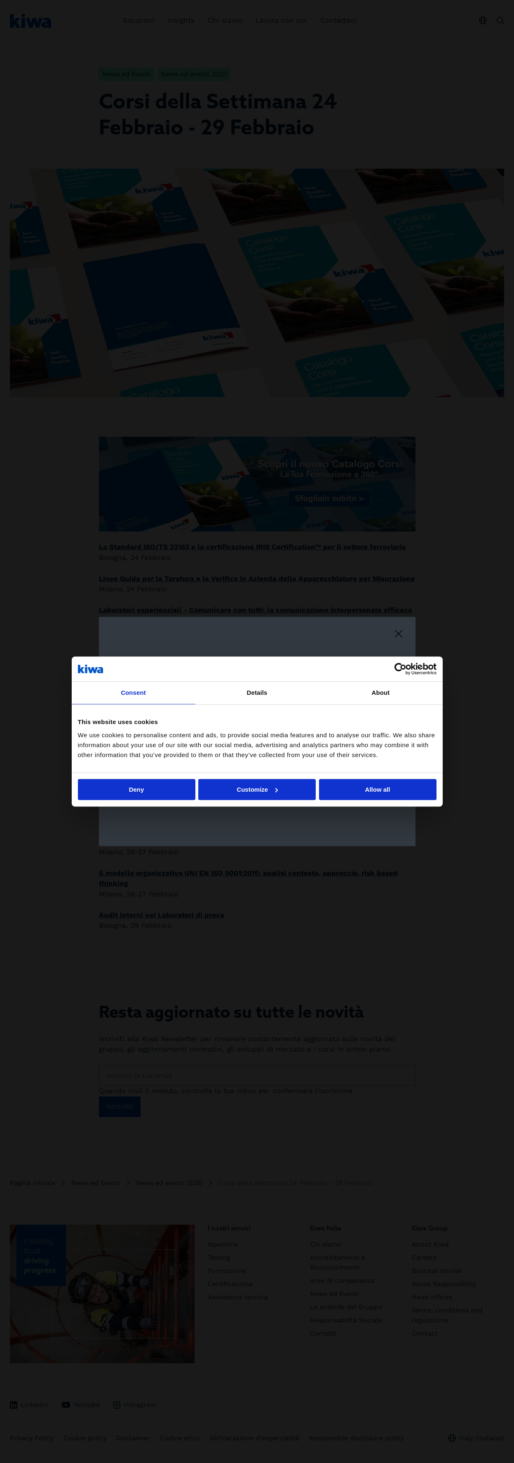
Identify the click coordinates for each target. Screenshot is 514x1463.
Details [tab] (257, 692)
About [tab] (381, 692)
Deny (136, 789)
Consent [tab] (133, 692)
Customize (257, 789)
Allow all (377, 789)
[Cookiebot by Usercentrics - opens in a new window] (400, 669)
